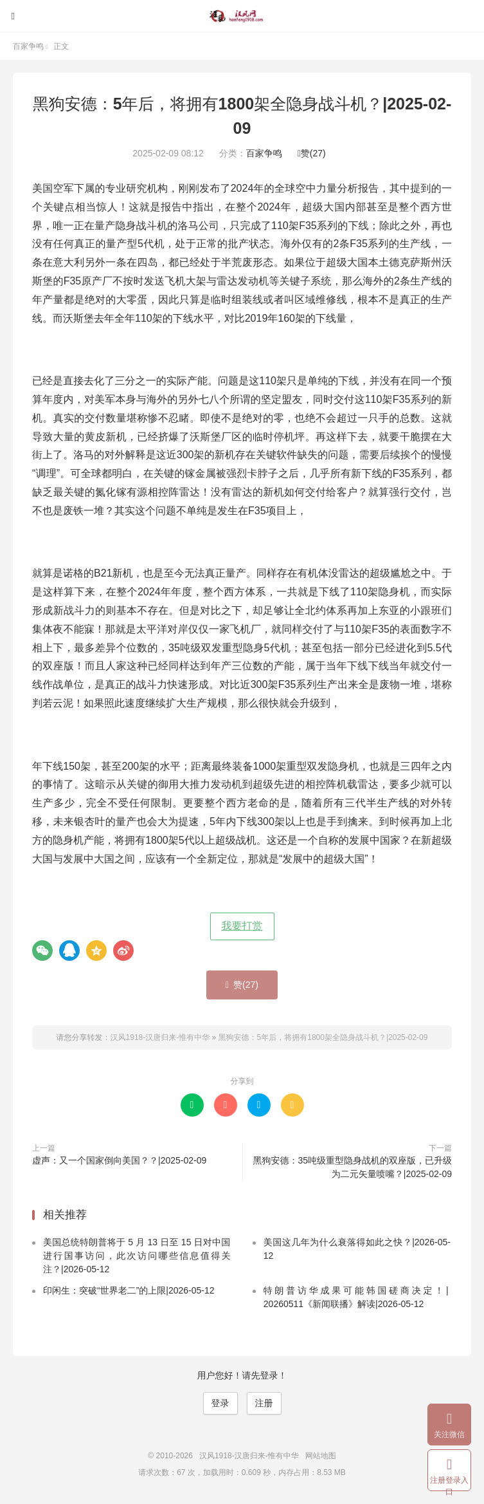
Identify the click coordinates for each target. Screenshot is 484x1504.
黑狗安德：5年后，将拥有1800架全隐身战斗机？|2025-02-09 (323, 1037)
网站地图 (320, 1455)
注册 (264, 1403)
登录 (220, 1403)
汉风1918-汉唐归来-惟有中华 (242, 16)
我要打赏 (242, 925)
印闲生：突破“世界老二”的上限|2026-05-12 (129, 1290)
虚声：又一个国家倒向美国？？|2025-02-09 (119, 1160)
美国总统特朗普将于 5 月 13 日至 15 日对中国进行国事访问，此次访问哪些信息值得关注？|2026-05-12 (137, 1255)
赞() (312, 153)
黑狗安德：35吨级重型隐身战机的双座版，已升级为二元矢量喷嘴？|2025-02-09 (352, 1167)
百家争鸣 (28, 46)
